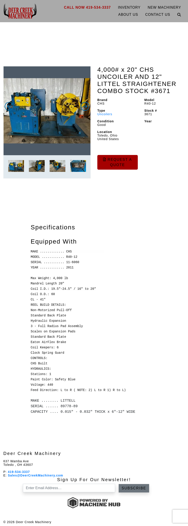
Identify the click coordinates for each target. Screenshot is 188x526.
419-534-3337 (19, 472)
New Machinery (164, 7)
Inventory (129, 7)
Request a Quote (117, 162)
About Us (128, 14)
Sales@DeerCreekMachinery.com (35, 475)
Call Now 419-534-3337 (87, 7)
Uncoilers (104, 114)
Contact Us (157, 14)
